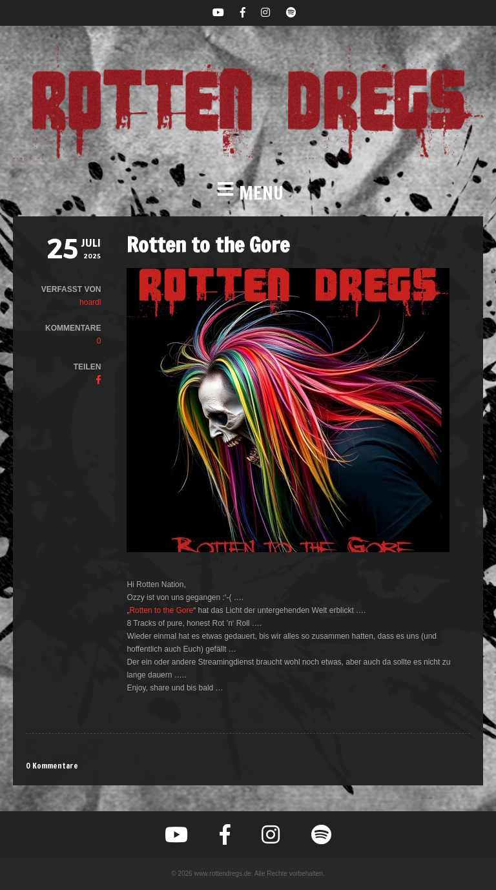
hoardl (90, 302)
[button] (248, 193)
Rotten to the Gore (161, 610)
